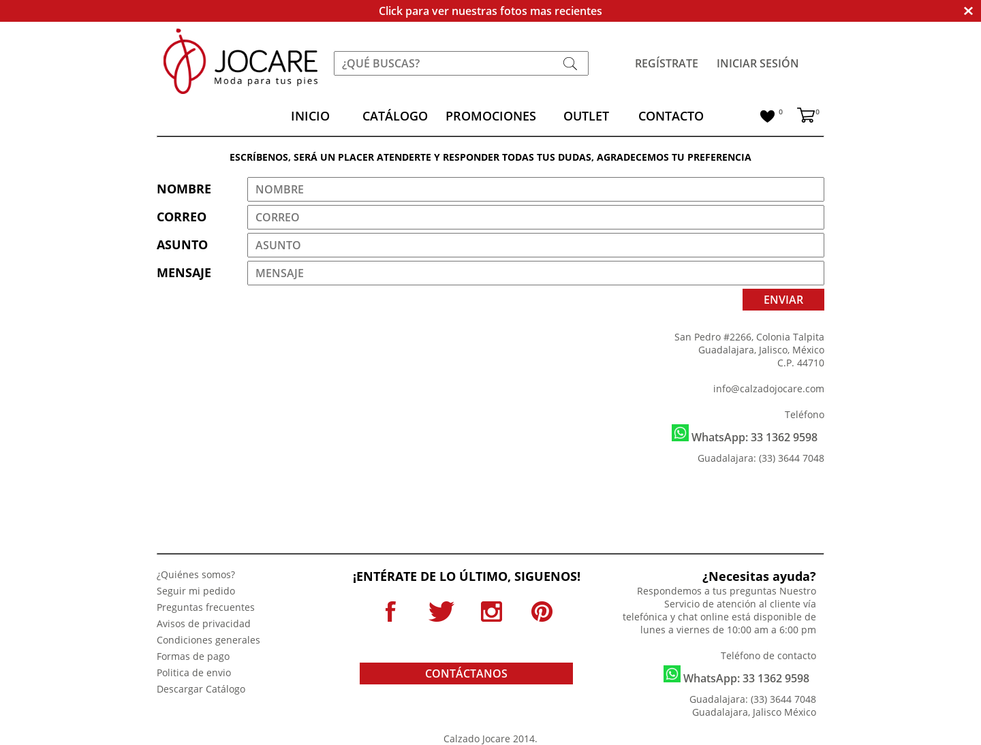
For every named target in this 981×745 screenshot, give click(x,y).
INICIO (310, 116)
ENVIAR (783, 299)
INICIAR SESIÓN (758, 63)
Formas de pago (193, 656)
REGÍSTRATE (666, 63)
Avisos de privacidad (204, 623)
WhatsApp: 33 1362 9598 (745, 434)
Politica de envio (194, 672)
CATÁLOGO (395, 116)
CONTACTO (671, 116)
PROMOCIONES (491, 116)
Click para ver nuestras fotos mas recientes (490, 10)
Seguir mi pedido (196, 590)
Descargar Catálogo (201, 688)
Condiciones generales (208, 639)
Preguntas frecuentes (206, 607)
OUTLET (586, 116)
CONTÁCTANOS (466, 673)
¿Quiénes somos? (196, 574)
